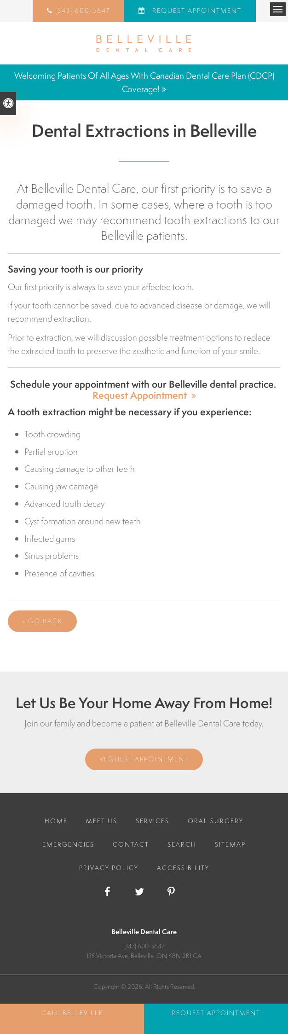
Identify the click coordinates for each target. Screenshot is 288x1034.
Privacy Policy (108, 868)
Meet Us (101, 821)
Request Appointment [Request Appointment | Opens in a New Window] (196, 10)
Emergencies (68, 844)
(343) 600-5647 (82, 10)
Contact (131, 844)
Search (181, 844)
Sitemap (230, 844)
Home (56, 821)
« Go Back (42, 621)
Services (152, 821)
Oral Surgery (215, 821)
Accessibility (183, 868)
